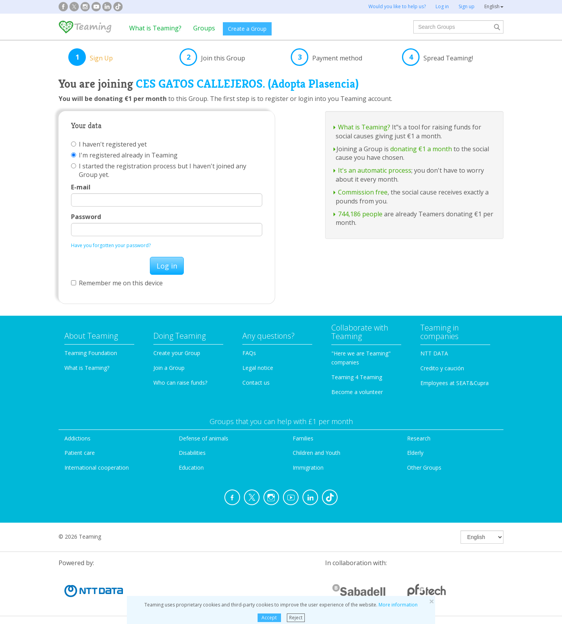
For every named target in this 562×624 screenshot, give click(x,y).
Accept (269, 617)
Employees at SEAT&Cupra (454, 383)
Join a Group (169, 367)
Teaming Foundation (90, 353)
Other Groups (424, 467)
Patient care (79, 452)
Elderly (415, 452)
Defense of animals (203, 438)
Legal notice (257, 367)
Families (303, 438)
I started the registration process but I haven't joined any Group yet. (158, 170)
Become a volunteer (357, 392)
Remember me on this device (117, 283)
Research (418, 438)
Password (86, 216)
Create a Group (247, 28)
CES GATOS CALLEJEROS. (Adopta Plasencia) (247, 83)
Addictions (77, 438)
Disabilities (192, 452)
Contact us (256, 382)
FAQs (249, 353)
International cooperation (96, 467)
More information (398, 604)
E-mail (81, 187)
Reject (295, 617)
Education (191, 467)
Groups (204, 28)
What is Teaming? (155, 28)
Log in (167, 265)
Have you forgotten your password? (111, 245)
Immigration (308, 467)
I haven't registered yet (109, 144)
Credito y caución (442, 368)
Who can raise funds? (180, 382)
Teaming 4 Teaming (356, 377)
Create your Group (176, 353)
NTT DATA (434, 353)
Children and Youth (316, 452)
